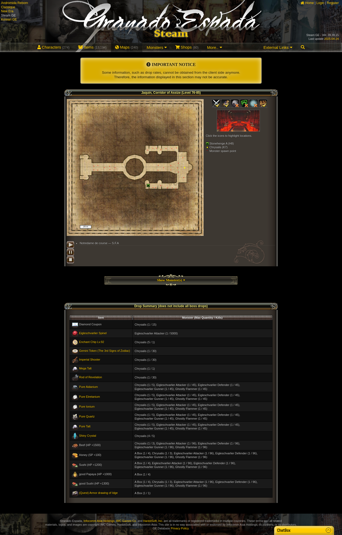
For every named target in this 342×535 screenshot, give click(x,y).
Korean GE (9, 19)
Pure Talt (84, 426)
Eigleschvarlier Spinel (93, 333)
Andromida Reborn (14, 3)
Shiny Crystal (87, 435)
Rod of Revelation (90, 377)
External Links (277, 47)
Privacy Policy (179, 528)
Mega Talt (85, 368)
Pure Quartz (87, 416)
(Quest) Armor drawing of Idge (98, 492)
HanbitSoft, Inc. (153, 520)
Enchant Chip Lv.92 (91, 341)
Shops (187, 47)
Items (92, 47)
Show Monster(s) (171, 280)
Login (320, 3)
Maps (126, 47)
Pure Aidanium (88, 386)
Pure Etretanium (89, 396)
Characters (53, 47)
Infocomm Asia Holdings (99, 520)
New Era (7, 11)
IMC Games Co (126, 520)
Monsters (157, 47)
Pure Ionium (87, 406)
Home (307, 3)
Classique (8, 7)
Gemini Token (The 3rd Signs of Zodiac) (104, 350)
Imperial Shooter (89, 359)
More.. (214, 47)
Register (333, 3)
